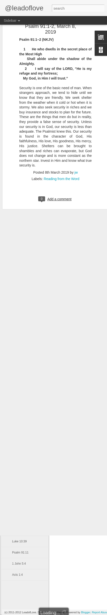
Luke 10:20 (19, 363)
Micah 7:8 (18, 474)
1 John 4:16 (20, 530)
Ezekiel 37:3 (20, 441)
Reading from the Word (61, 148)
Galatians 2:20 (21, 397)
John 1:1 (17, 374)
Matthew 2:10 (21, 486)
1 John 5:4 (19, 563)
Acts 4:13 (18, 519)
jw (76, 142)
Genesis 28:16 (21, 419)
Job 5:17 (17, 497)
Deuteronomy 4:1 (23, 408)
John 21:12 (19, 452)
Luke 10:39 (19, 541)
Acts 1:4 (17, 574)
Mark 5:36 (18, 508)
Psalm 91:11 (20, 552)
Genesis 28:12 (21, 430)
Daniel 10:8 (19, 463)
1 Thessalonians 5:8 (25, 386)
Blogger (85, 612)
